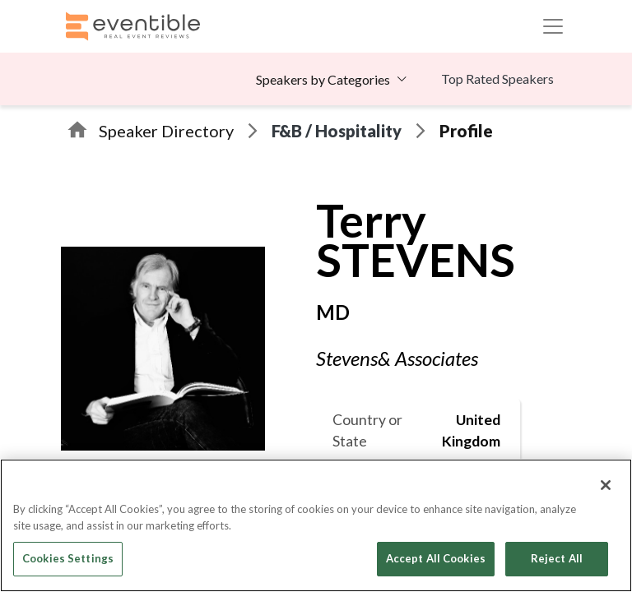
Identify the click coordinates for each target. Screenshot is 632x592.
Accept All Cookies (436, 558)
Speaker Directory (166, 131)
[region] (316, 525)
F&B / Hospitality (337, 131)
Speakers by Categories (323, 79)
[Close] (606, 485)
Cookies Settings (68, 558)
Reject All (557, 558)
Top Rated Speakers (497, 78)
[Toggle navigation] (553, 26)
